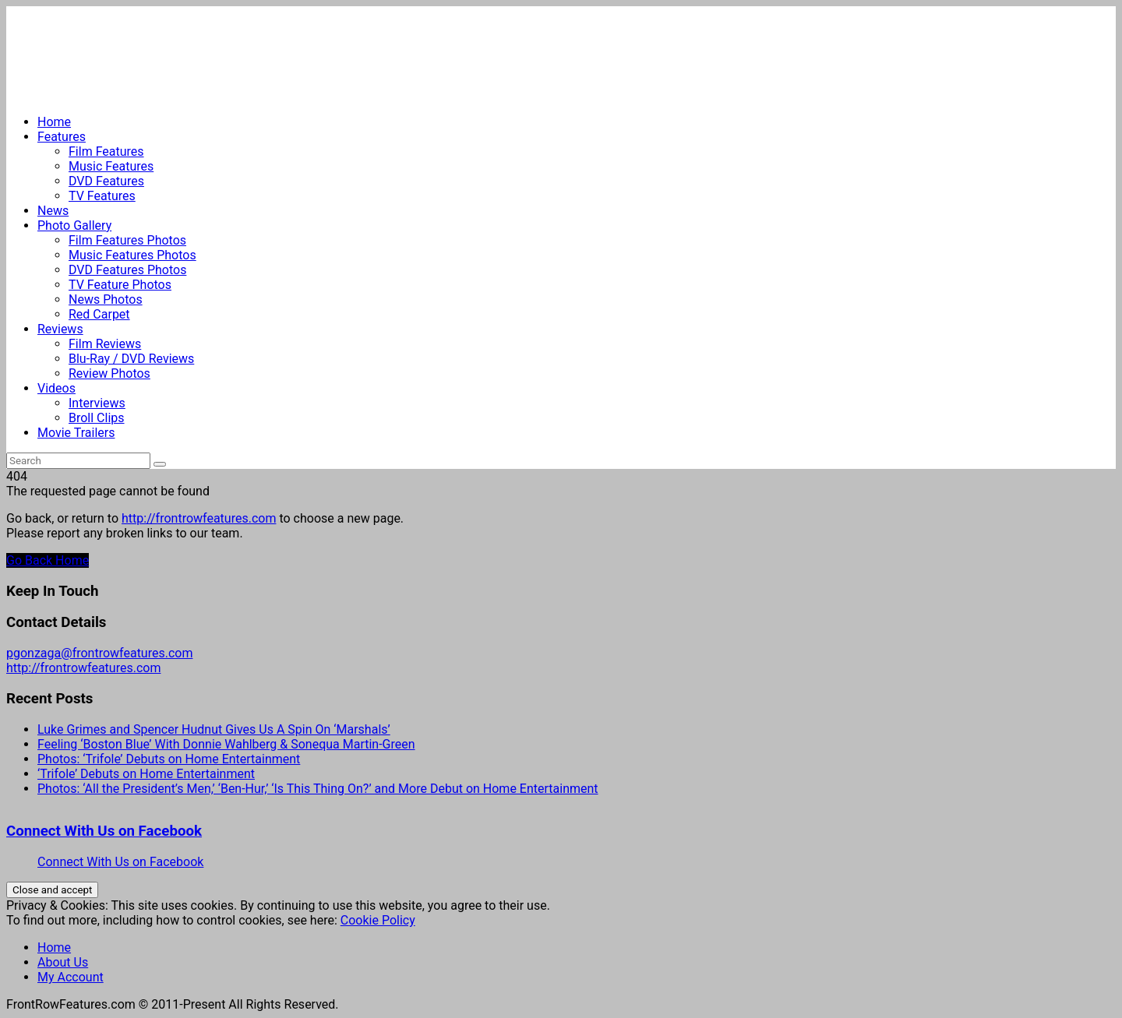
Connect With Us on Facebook (104, 831)
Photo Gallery (74, 225)
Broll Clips (97, 417)
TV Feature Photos (120, 284)
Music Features (111, 166)
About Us (62, 962)
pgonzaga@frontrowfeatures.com (99, 653)
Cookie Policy (377, 920)
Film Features (106, 151)
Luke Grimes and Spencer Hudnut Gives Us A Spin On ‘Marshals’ (213, 729)
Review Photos (109, 373)
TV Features (102, 195)
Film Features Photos (127, 240)
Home (54, 121)
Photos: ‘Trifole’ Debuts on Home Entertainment (168, 759)
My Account (70, 977)
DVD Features (106, 181)
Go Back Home (47, 560)
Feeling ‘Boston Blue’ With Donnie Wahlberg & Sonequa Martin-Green (226, 744)
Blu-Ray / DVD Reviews (131, 358)
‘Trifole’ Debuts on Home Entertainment (146, 773)
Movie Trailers (76, 432)
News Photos (106, 299)
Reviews (60, 329)
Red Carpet (99, 314)
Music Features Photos (132, 255)
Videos (56, 388)
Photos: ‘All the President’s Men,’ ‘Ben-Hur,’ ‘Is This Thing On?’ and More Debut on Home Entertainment (317, 788)
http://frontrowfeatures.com (199, 518)
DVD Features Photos (127, 269)
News (53, 210)
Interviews (97, 403)
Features (61, 136)
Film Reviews (105, 343)
